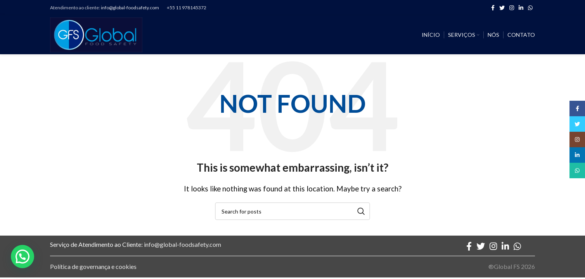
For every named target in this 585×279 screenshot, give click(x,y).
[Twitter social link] (502, 8)
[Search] (292, 211)
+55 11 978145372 (186, 7)
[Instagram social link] (511, 8)
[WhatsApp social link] (530, 8)
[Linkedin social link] (521, 8)
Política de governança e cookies (93, 266)
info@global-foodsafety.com (130, 7)
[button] (22, 256)
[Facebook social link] (493, 8)
